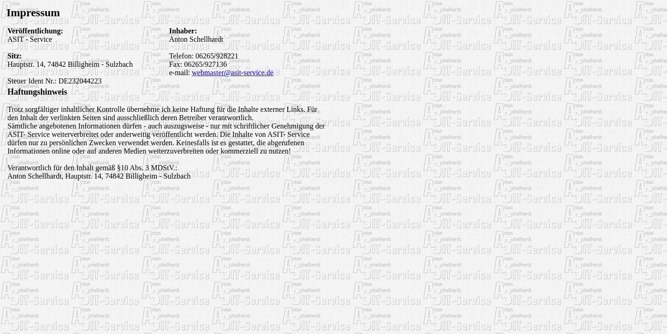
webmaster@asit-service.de (232, 73)
